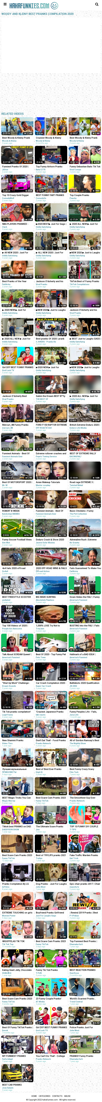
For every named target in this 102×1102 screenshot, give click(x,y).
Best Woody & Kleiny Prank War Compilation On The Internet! (16, 138)
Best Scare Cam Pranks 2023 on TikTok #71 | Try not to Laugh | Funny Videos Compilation (17, 999)
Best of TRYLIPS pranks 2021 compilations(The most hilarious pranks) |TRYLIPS (51, 855)
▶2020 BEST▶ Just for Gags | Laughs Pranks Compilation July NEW (51, 224)
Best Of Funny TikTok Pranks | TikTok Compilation (17, 1027)
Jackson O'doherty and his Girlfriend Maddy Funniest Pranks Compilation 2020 (49, 281)
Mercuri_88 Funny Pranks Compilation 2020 (15, 425)
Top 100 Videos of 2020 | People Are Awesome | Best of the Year (18, 626)
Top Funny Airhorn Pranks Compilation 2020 (49, 166)
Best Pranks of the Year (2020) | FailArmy (14, 281)
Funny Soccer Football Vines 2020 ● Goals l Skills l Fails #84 (17, 540)
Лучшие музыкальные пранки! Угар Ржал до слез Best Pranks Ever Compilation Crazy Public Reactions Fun (17, 769)
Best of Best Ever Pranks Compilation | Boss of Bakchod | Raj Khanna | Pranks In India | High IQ (51, 769)
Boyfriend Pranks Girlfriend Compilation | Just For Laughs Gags (51, 913)
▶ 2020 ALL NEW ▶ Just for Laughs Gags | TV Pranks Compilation (16, 339)
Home (34, 1096)
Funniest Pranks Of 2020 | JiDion (15, 166)
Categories (44, 1096)
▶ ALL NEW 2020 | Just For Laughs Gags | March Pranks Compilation (51, 252)
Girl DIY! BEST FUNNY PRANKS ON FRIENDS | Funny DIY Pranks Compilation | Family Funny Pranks (51, 1027)
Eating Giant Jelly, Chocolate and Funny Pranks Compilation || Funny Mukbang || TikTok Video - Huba (18, 970)
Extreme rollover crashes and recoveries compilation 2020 (51, 453)
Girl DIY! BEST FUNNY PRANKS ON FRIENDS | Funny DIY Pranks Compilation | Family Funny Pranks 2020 (17, 367)
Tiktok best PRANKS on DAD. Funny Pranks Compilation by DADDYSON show (17, 826)
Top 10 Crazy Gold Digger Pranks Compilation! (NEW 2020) (15, 195)
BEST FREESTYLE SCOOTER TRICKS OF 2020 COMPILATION (16, 597)
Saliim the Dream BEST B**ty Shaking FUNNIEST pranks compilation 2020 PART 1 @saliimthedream (50, 396)
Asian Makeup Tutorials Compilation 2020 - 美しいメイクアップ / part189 (51, 482)
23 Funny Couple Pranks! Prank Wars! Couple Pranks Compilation (50, 999)
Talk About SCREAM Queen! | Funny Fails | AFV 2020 (16, 654)
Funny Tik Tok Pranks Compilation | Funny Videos (50, 970)
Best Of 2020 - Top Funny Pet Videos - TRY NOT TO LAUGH (51, 654)
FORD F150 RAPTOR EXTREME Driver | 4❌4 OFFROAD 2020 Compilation (51, 425)
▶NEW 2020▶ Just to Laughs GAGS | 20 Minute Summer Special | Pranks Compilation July (51, 310)
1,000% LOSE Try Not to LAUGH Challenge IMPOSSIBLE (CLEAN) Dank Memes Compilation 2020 (50, 626)
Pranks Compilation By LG (15, 884)
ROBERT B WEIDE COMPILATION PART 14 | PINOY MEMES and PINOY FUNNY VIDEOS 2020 (15, 511)
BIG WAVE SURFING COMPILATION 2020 (46, 597)
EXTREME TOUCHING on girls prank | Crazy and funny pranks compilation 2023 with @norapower (17, 913)
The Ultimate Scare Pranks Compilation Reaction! (49, 826)
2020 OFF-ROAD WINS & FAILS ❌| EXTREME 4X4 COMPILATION (51, 568)
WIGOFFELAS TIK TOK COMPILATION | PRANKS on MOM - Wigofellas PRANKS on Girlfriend (17, 941)
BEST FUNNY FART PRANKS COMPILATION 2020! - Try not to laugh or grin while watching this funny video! (51, 195)
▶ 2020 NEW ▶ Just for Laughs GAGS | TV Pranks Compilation (15, 310)
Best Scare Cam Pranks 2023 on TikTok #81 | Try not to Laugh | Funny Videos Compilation (17, 855)
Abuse (67, 1096)
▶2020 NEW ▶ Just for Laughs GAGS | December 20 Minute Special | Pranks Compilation (51, 367)
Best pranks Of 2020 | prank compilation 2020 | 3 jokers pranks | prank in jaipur (50, 339)
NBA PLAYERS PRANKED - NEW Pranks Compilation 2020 (17, 224)
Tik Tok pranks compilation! (16, 711)
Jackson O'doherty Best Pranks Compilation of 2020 (16, 396)
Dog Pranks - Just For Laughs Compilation (51, 884)
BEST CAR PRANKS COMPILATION (12, 1085)
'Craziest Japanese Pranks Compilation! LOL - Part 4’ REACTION (50, 712)
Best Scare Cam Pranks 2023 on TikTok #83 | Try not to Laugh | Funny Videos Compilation (51, 798)
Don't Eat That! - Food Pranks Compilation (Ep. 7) (51, 740)
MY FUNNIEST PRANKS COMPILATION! (14, 1056)
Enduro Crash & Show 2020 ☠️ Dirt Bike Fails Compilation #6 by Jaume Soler (51, 540)
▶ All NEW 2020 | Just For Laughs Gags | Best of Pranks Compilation (17, 252)
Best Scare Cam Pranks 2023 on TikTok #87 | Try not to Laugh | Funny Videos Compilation (51, 941)
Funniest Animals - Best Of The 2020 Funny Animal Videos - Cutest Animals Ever (17, 453)
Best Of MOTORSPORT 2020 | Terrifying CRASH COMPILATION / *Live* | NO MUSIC (17, 482)
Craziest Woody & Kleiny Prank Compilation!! (48, 138)
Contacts (57, 1096)
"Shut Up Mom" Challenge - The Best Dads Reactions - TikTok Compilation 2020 (16, 683)
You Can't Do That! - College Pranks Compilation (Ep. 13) (50, 1056)
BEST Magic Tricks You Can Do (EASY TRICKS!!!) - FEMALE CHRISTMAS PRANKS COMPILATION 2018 (17, 798)
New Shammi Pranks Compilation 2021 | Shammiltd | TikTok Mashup (17, 740)
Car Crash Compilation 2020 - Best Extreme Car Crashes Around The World (51, 683)
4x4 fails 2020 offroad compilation (13, 568)
